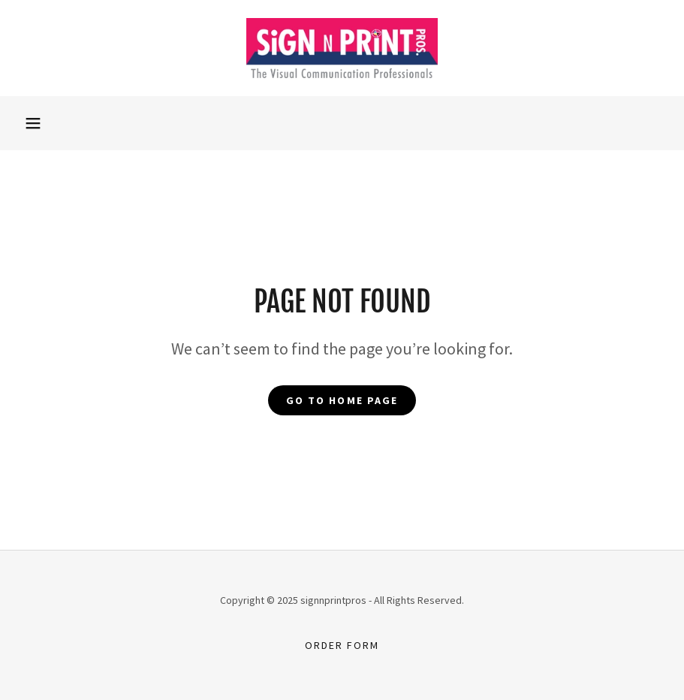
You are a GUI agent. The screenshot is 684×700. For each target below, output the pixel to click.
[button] (33, 123)
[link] (342, 48)
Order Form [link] (342, 645)
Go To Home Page (341, 400)
